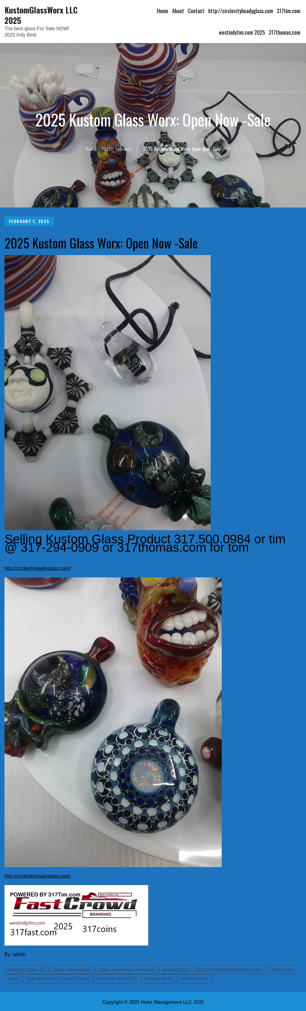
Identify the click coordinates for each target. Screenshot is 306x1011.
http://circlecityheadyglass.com (240, 11)
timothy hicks (194, 978)
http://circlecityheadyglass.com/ (37, 568)
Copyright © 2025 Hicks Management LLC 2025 (153, 1002)
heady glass (175, 969)
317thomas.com (284, 32)
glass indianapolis (72, 969)
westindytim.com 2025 (242, 32)
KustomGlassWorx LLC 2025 (40, 15)
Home (162, 11)
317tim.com (288, 11)
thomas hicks (159, 978)
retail (13, 978)
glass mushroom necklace (126, 969)
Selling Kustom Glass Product (58, 978)
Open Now (281, 969)
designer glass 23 (26, 969)
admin (19, 954)
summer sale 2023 (117, 978)
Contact (196, 11)
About (178, 11)
